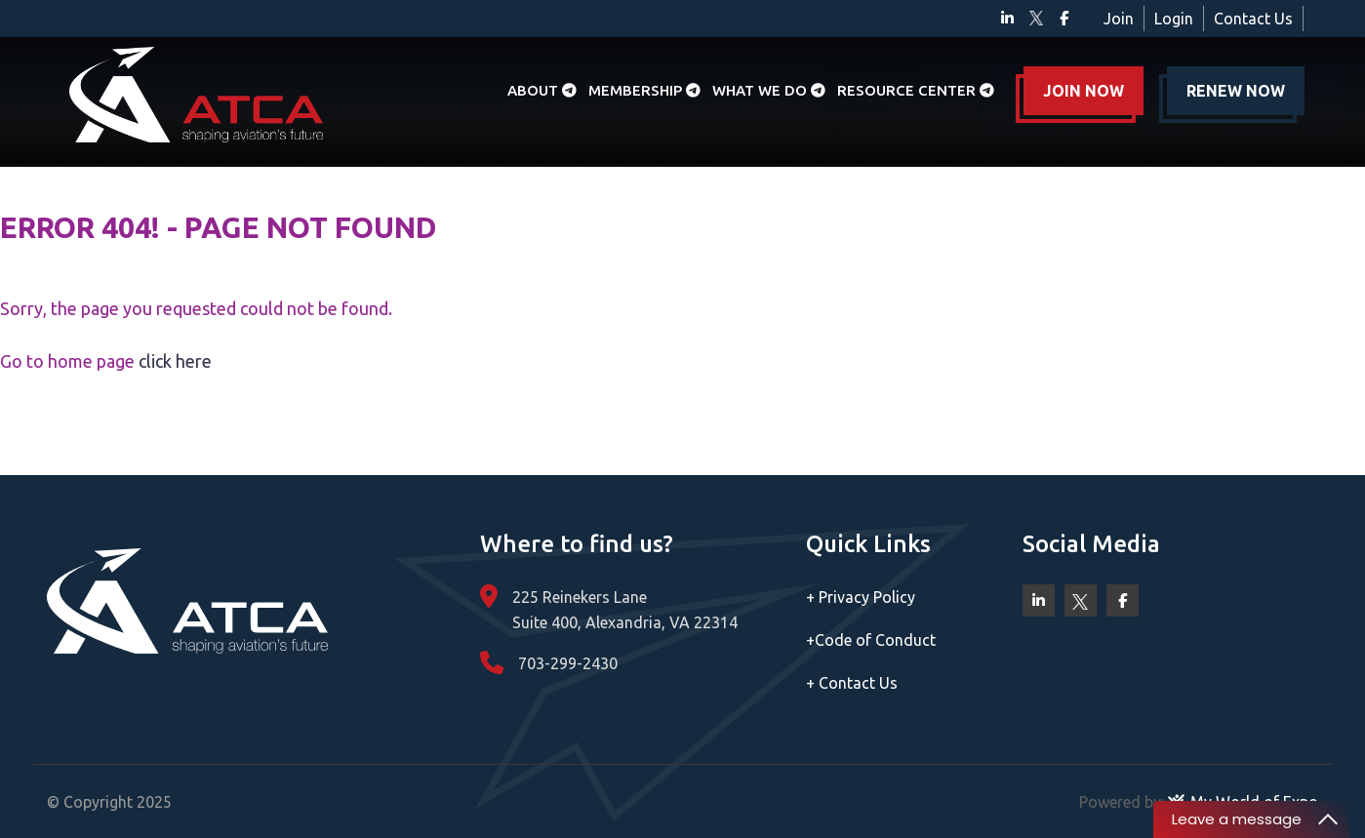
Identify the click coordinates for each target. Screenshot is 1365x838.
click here (175, 361)
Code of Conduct (871, 640)
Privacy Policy (860, 597)
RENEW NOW (1235, 91)
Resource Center (915, 90)
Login (1173, 18)
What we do (768, 90)
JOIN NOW (1083, 91)
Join (1119, 18)
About (542, 90)
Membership (644, 90)
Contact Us (1253, 18)
